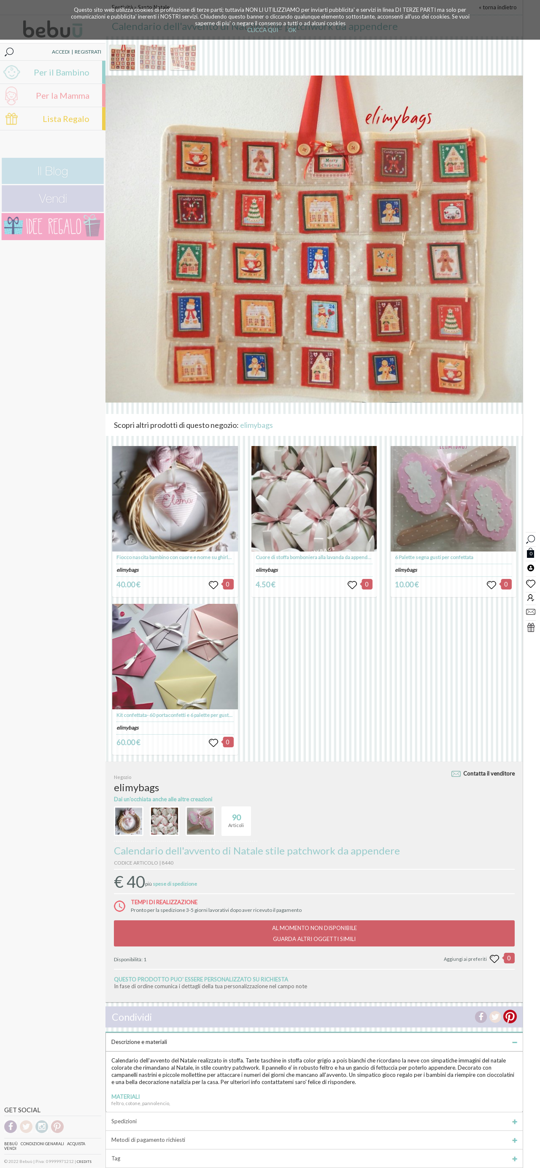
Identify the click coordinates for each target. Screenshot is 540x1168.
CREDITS (84, 1162)
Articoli (236, 817)
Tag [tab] (314, 1158)
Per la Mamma (62, 95)
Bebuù (11, 1143)
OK (292, 30)
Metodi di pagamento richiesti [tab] (314, 1139)
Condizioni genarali (42, 1143)
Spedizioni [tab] (314, 1121)
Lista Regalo (66, 119)
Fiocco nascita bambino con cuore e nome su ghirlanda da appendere (193, 557)
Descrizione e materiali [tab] (314, 1041)
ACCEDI (61, 52)
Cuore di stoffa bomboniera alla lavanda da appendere (315, 557)
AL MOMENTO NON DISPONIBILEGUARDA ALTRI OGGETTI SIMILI (314, 933)
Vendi (10, 1148)
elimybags (256, 425)
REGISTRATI (88, 52)
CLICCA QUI (262, 30)
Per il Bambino (61, 72)
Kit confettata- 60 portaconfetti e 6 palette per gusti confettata (185, 715)
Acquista (76, 1143)
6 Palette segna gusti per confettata (434, 557)
